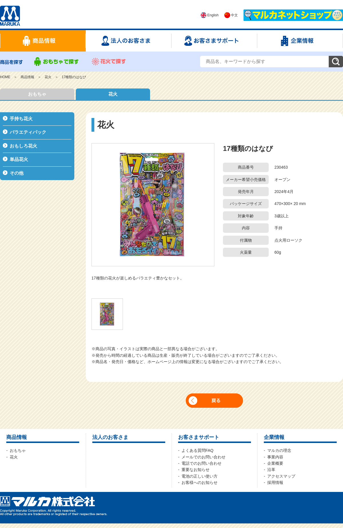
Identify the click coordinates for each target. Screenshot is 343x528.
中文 (231, 15)
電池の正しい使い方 (200, 476)
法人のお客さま (110, 437)
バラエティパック (28, 132)
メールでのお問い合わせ (204, 457)
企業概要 (275, 463)
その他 (16, 173)
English (210, 15)
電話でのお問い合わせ (202, 463)
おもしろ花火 (23, 145)
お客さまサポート (198, 437)
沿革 (271, 469)
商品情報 (27, 77)
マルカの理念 (279, 450)
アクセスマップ (281, 476)
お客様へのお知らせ (200, 482)
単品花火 (19, 159)
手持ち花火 (21, 118)
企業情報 (274, 437)
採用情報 (275, 482)
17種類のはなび (74, 77)
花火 (48, 77)
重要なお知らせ (196, 469)
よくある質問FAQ (198, 450)
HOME (5, 77)
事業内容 (275, 457)
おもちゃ (37, 94)
